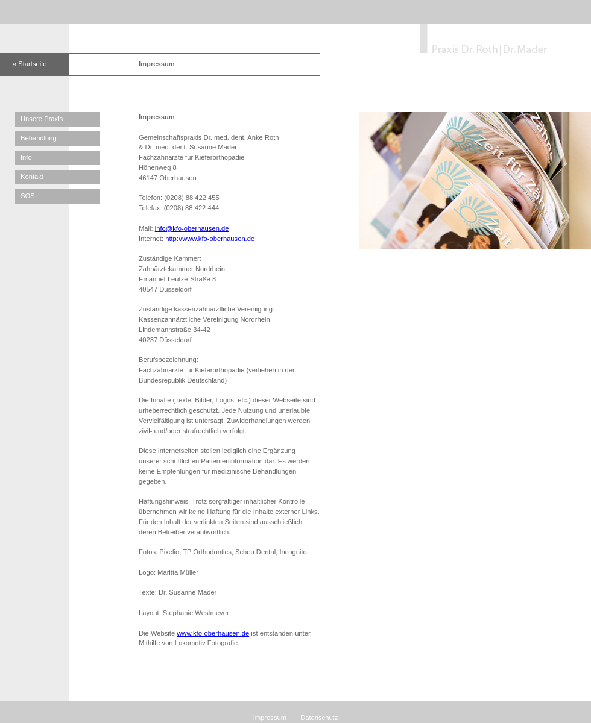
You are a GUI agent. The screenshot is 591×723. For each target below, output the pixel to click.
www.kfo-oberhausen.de (213, 633)
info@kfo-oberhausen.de (192, 228)
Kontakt (32, 176)
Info (26, 157)
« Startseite (30, 63)
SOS (28, 195)
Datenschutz (319, 717)
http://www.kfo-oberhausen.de (209, 238)
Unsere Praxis (42, 118)
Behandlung (39, 138)
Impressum (269, 717)
